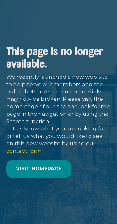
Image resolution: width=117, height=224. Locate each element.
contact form (24, 151)
